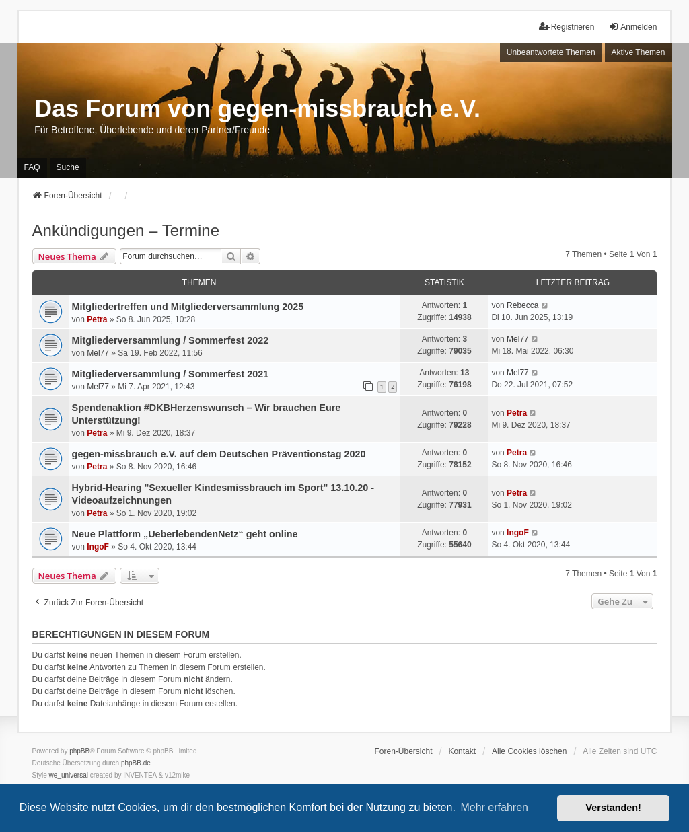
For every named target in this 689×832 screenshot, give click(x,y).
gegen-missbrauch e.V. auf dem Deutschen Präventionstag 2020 (219, 454)
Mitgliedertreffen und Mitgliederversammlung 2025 (188, 306)
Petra (97, 319)
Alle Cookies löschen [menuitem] (529, 751)
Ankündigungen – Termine (125, 230)
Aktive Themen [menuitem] (638, 52)
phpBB (79, 751)
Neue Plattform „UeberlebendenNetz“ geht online (185, 534)
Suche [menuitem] (68, 167)
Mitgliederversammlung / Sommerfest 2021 (170, 374)
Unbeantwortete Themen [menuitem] (551, 52)
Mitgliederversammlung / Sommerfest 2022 (170, 340)
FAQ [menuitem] (32, 167)
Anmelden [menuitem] (632, 27)
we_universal (68, 775)
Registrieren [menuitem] (567, 27)
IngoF (98, 547)
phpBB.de (136, 763)
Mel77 (98, 353)
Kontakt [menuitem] (462, 751)
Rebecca (522, 305)
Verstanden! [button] (613, 807)
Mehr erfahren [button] (494, 807)
